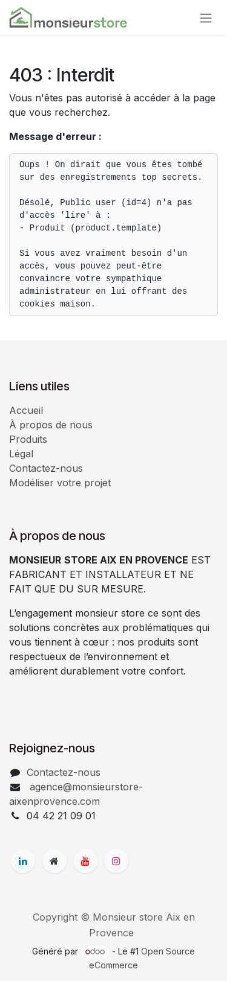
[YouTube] (85, 861)
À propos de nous (51, 425)
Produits (28, 439)
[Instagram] (116, 861)
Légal (21, 454)
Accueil (26, 410)
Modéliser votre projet (60, 483)
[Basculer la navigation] (206, 17)
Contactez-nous (46, 468)
